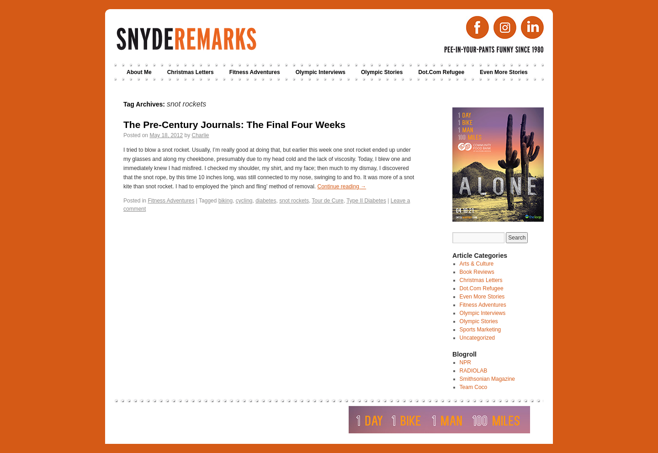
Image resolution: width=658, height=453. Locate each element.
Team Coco (474, 387)
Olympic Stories (382, 72)
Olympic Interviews (320, 72)
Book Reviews (477, 272)
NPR (465, 362)
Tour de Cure (327, 200)
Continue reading (341, 186)
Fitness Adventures (254, 72)
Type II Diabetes (366, 200)
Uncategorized (477, 338)
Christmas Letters (190, 72)
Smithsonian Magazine (487, 379)
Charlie (200, 135)
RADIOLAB (474, 371)
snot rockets (294, 200)
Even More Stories (504, 72)
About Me (139, 72)
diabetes (265, 200)
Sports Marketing (480, 329)
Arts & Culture (477, 264)
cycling (244, 200)
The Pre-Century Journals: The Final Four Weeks (234, 124)
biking (225, 200)
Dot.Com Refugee (441, 72)
